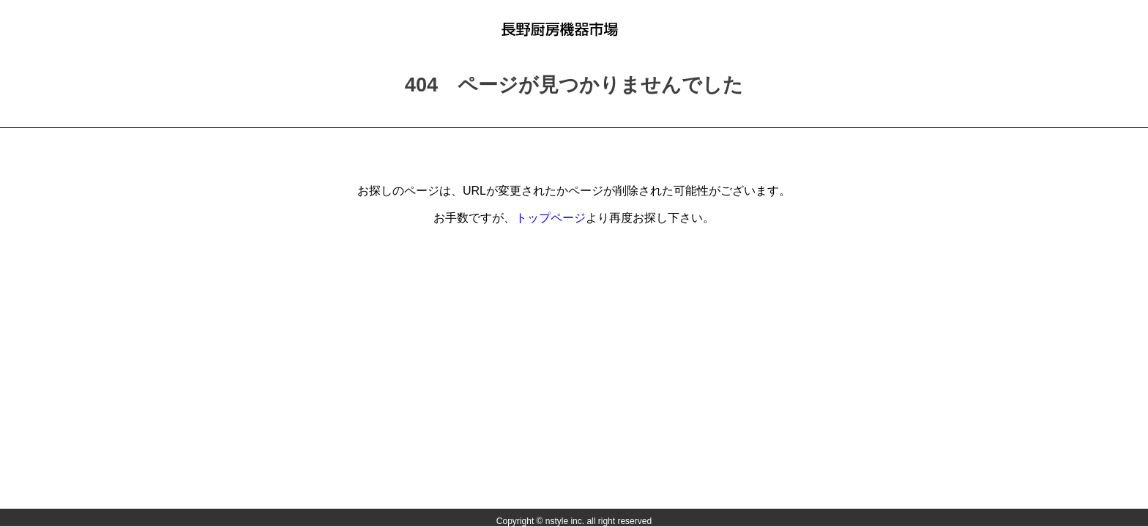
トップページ (550, 218)
